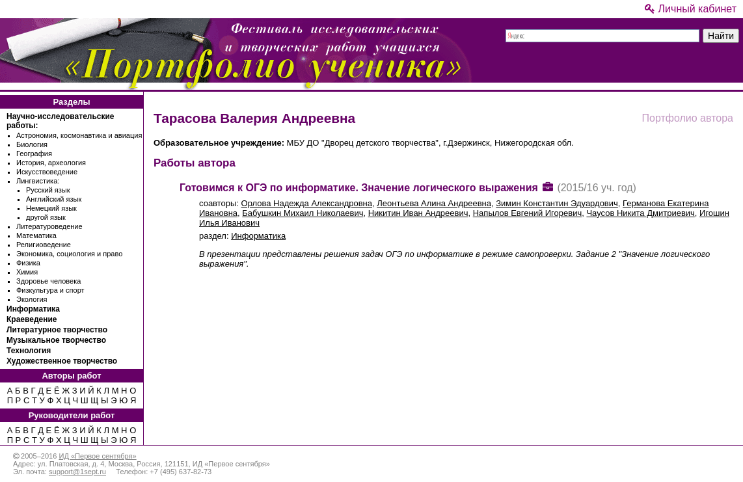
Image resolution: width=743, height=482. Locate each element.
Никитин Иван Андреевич (418, 213)
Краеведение (32, 319)
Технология (29, 350)
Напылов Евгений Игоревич (527, 213)
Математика (36, 235)
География (34, 153)
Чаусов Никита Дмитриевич (640, 213)
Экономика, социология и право (69, 254)
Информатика (33, 309)
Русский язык (48, 190)
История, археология (51, 163)
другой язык (46, 217)
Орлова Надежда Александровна (306, 203)
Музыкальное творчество (56, 340)
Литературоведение (49, 226)
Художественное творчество (62, 361)
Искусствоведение (46, 172)
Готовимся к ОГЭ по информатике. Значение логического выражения (359, 187)
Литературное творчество (57, 329)
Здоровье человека (48, 281)
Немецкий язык (51, 208)
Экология (31, 299)
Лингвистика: (37, 181)
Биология (31, 144)
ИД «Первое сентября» (97, 456)
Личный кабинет (690, 8)
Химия (27, 272)
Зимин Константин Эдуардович (557, 203)
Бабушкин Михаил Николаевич (302, 213)
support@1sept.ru (77, 471)
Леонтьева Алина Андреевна (434, 203)
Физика (28, 263)
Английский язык (53, 199)
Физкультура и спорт (50, 290)
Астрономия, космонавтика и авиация (79, 135)
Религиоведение (43, 244)
